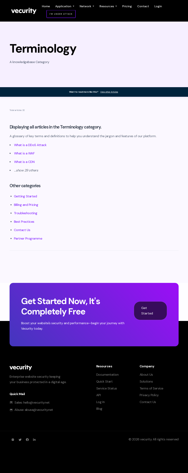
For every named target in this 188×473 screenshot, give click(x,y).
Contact (143, 6)
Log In (100, 402)
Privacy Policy (149, 395)
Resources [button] (107, 6)
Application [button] (63, 6)
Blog (99, 408)
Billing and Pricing (26, 205)
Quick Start (104, 381)
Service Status (106, 388)
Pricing (127, 6)
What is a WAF (24, 153)
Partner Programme (28, 238)
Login (158, 6)
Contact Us (22, 230)
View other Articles (109, 91)
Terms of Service (151, 388)
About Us (146, 374)
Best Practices (24, 221)
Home (46, 6)
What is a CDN (24, 162)
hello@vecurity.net (36, 402)
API (98, 395)
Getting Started (25, 196)
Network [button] (86, 6)
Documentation (107, 374)
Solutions (146, 381)
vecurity (146, 439)
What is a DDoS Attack (30, 145)
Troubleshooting (25, 213)
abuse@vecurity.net (39, 410)
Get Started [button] (147, 311)
